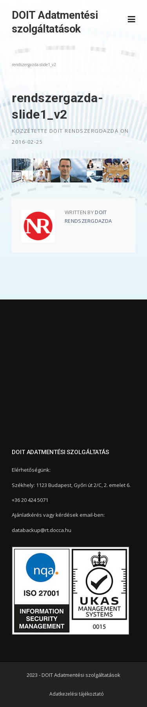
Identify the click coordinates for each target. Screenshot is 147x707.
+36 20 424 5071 (30, 499)
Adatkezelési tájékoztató (76, 694)
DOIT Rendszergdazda (84, 130)
